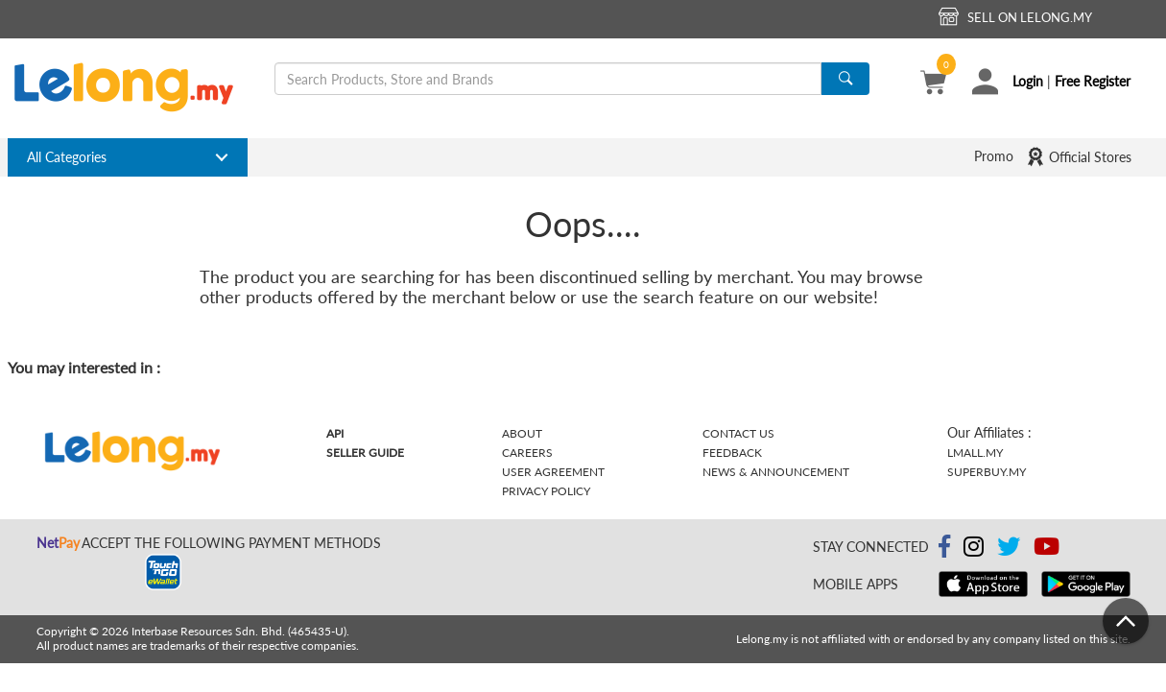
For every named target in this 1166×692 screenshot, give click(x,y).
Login (1027, 81)
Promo (993, 156)
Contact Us (738, 433)
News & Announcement (775, 472)
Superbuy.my (986, 472)
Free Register (1092, 81)
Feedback (732, 452)
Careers (527, 452)
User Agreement (553, 472)
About (522, 433)
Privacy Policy (546, 491)
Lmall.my (975, 452)
